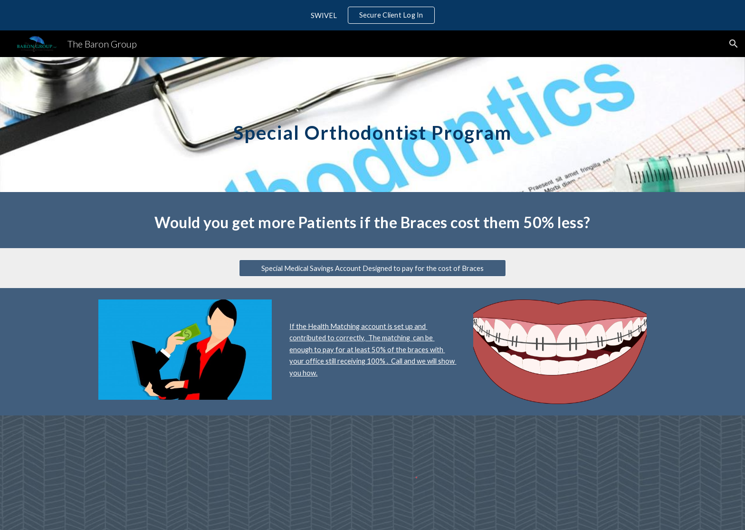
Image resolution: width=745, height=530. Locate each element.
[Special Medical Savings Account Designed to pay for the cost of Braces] (372, 268)
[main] (372, 124)
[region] (372, 15)
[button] (733, 43)
